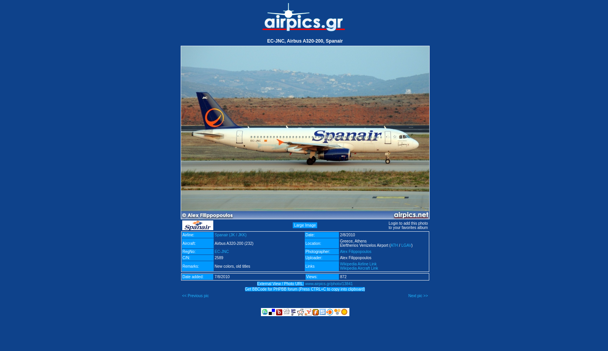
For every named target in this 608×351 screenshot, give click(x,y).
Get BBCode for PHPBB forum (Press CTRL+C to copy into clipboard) (305, 289)
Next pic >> (418, 296)
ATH (394, 245)
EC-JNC (222, 251)
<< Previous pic (195, 296)
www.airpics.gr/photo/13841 (329, 284)
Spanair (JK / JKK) (231, 235)
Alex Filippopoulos (355, 251)
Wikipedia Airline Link (358, 264)
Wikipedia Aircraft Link (359, 268)
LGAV (406, 245)
